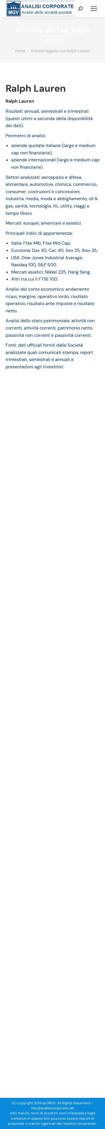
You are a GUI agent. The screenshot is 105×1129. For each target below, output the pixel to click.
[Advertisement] (52, 1022)
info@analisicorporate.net (52, 1108)
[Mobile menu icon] (93, 8)
